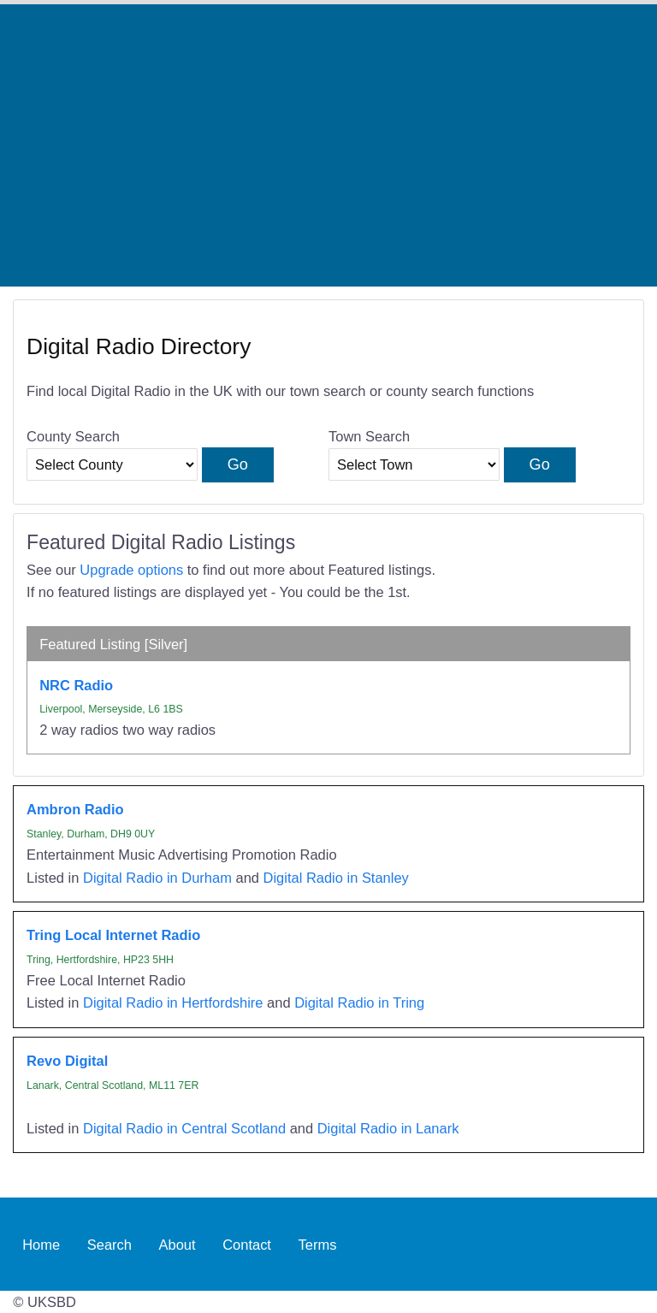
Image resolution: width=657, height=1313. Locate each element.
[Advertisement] (328, 145)
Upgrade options (131, 569)
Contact (246, 1243)
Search (109, 1243)
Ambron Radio (75, 809)
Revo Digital (67, 1060)
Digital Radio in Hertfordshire (173, 1002)
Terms (318, 1243)
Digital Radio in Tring (359, 1002)
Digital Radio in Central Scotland (184, 1128)
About (177, 1243)
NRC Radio (76, 685)
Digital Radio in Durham (157, 877)
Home (41, 1243)
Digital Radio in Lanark (388, 1128)
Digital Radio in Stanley (336, 877)
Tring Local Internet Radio (113, 935)
